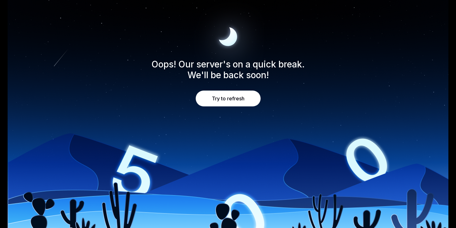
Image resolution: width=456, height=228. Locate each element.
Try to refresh (228, 98)
